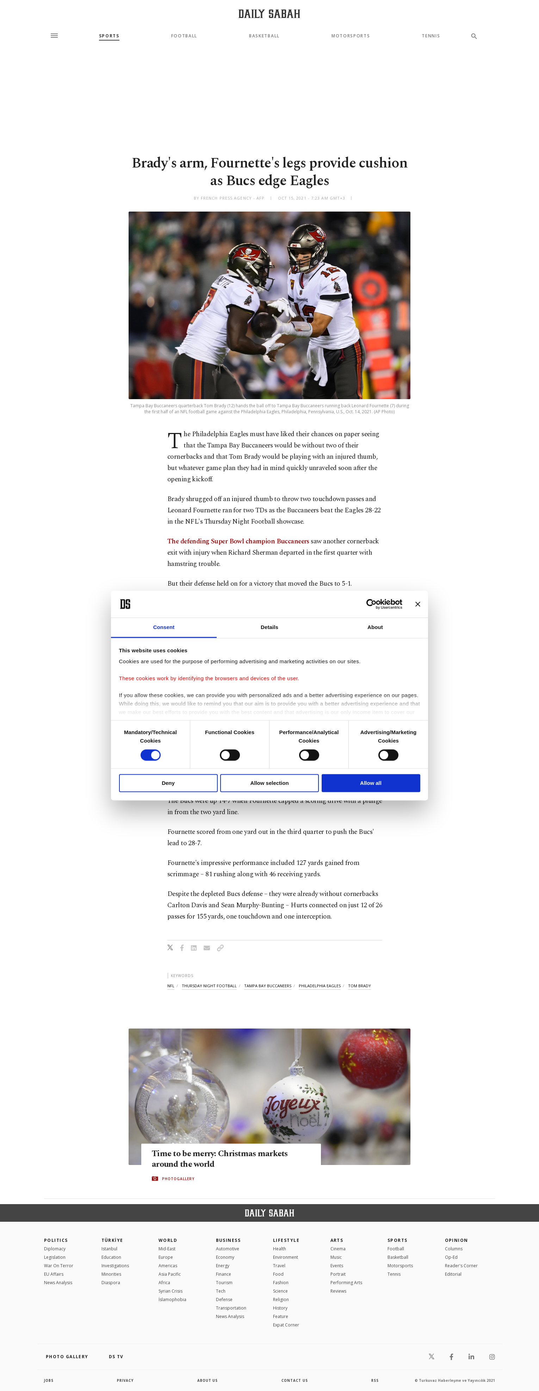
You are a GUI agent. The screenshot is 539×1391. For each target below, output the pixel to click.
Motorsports (351, 36)
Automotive (227, 1249)
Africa (164, 1283)
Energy (222, 1266)
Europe (166, 1257)
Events (336, 1266)
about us (208, 1380)
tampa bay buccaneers (267, 985)
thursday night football (209, 985)
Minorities (111, 1274)
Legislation (55, 1257)
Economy (225, 1257)
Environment (285, 1257)
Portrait (338, 1274)
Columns (454, 1249)
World (168, 1240)
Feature (280, 1316)
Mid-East (167, 1249)
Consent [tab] (164, 627)
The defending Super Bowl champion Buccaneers (238, 541)
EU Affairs (53, 1274)
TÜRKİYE (112, 1240)
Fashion (281, 1283)
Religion (281, 1299)
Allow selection (269, 783)
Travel (279, 1266)
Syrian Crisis (170, 1291)
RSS (375, 1380)
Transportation (231, 1308)
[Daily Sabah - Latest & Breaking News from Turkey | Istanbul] (269, 13)
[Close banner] (417, 604)
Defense (224, 1299)
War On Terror (58, 1266)
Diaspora (110, 1283)
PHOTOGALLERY (178, 1178)
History (280, 1308)
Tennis (431, 36)
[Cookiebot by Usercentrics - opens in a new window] (371, 604)
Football (184, 36)
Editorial (453, 1274)
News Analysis (58, 1283)
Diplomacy (55, 1249)
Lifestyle (286, 1240)
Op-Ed (451, 1257)
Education (111, 1257)
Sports (109, 36)
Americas (168, 1266)
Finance (223, 1274)
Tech (220, 1291)
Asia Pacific (170, 1274)
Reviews (338, 1291)
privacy (126, 1380)
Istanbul (109, 1249)
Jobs (49, 1380)
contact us (295, 1380)
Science (280, 1291)
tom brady (359, 985)
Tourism (224, 1283)
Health (279, 1249)
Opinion (456, 1240)
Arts (336, 1240)
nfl (170, 985)
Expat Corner (286, 1325)
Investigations (115, 1266)
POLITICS (56, 1240)
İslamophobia (172, 1299)
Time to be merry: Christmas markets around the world (222, 1159)
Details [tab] (269, 627)
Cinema (338, 1249)
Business (228, 1240)
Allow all (371, 783)
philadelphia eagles (320, 985)
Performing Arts (346, 1283)
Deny (168, 783)
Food (278, 1274)
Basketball (264, 36)
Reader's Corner (461, 1266)
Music (336, 1257)
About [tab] (375, 627)
